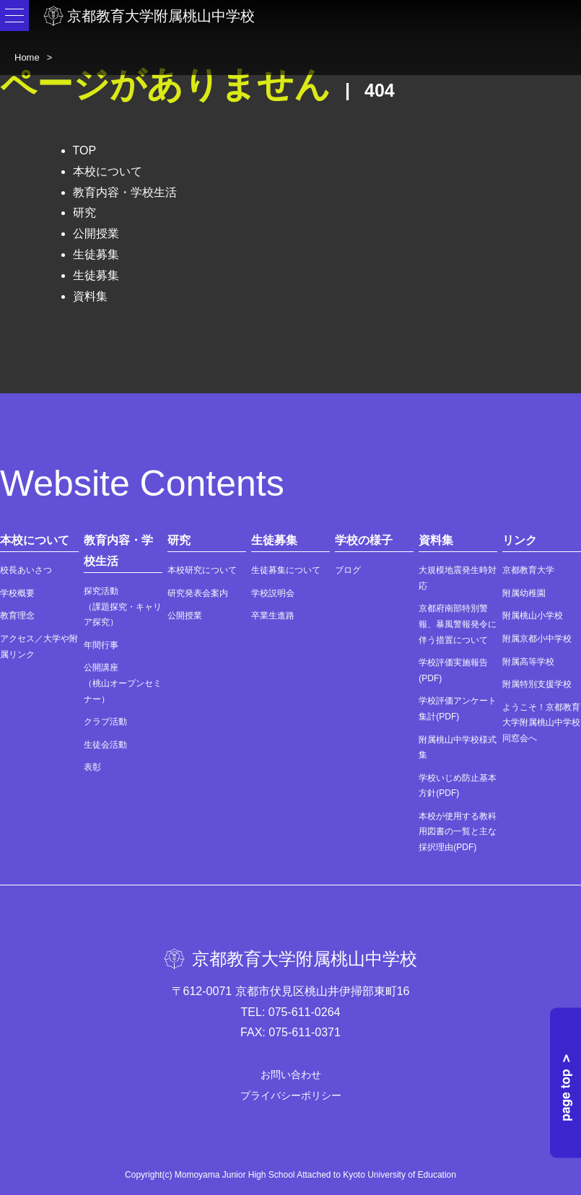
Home (27, 57)
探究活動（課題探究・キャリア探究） (123, 606)
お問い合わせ (291, 1074)
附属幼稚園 (524, 593)
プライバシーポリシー (290, 1095)
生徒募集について (285, 570)
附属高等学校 (528, 662)
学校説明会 (272, 593)
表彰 (92, 767)
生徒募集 (96, 254)
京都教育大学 (528, 570)
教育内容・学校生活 (125, 192)
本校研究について (202, 570)
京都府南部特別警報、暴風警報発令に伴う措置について (458, 623)
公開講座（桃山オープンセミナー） (123, 683)
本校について (107, 171)
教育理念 (17, 615)
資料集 (90, 296)
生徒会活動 (105, 745)
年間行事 (101, 645)
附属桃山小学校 (532, 615)
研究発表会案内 (197, 593)
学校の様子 (364, 540)
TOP (85, 150)
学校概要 (17, 593)
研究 (84, 212)
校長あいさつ (26, 570)
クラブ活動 (105, 722)
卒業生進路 (272, 615)
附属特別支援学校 (537, 684)
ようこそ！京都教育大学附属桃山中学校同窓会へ (541, 722)
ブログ (348, 570)
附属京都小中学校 (537, 639)
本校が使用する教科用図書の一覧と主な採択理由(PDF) (458, 831)
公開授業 (96, 233)
